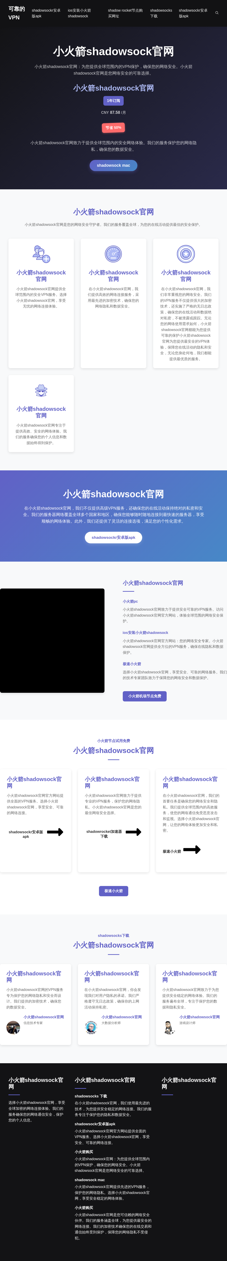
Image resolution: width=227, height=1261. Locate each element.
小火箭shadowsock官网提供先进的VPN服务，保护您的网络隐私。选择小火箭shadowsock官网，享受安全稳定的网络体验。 (112, 1195)
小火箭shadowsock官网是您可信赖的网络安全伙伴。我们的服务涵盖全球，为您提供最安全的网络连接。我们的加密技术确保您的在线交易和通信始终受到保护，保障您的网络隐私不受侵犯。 (113, 1229)
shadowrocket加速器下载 (114, 834)
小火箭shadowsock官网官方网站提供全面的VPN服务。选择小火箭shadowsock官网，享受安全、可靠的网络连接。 (112, 1139)
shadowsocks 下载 (91, 1099)
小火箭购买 (84, 1155)
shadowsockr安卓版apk (113, 539)
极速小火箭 (182, 852)
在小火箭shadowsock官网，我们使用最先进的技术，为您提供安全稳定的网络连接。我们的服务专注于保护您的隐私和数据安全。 (113, 1111)
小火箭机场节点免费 (144, 698)
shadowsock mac (113, 165)
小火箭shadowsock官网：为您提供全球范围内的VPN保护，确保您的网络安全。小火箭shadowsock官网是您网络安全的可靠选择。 (112, 1167)
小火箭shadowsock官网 (105, 1083)
